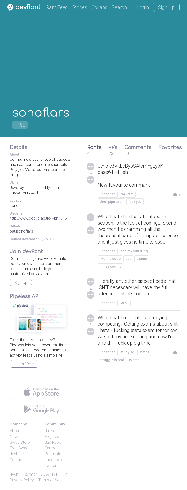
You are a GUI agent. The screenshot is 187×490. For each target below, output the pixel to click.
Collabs (99, 7)
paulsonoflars (21, 231)
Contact (16, 459)
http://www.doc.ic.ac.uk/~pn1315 (38, 218)
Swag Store (20, 442)
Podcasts (53, 454)
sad (128, 259)
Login (143, 7)
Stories (79, 7)
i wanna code (110, 259)
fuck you (135, 202)
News (14, 436)
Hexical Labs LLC (53, 475)
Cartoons (52, 448)
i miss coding (111, 266)
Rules (49, 430)
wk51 (125, 303)
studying (127, 352)
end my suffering (134, 251)
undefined (108, 194)
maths (144, 352)
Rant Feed (57, 7)
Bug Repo (53, 442)
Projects (52, 436)
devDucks (18, 454)
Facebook (53, 459)
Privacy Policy (22, 480)
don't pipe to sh (111, 202)
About (15, 430)
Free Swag (19, 448)
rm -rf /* (127, 194)
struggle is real (112, 360)
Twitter (50, 465)
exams (141, 259)
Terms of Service (53, 480)
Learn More (24, 364)
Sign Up (166, 7)
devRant (17, 475)
